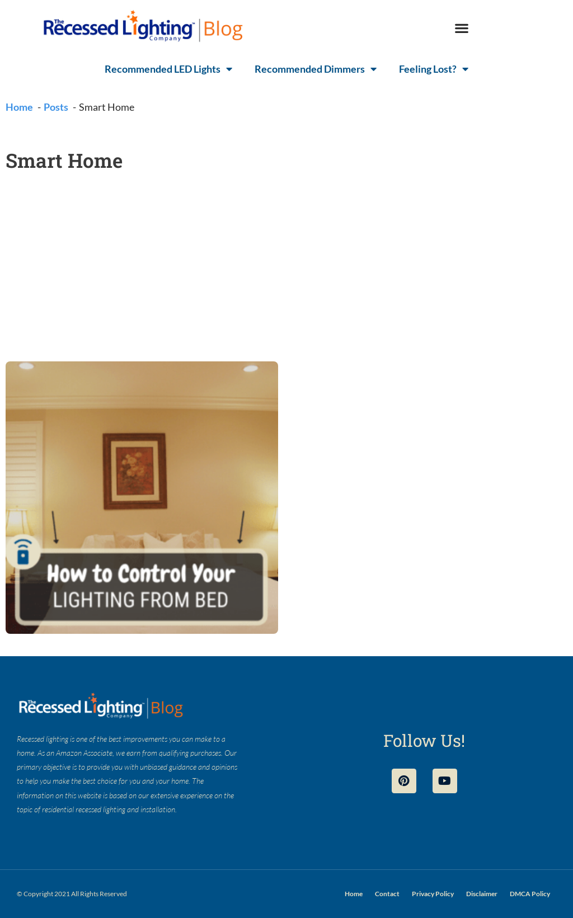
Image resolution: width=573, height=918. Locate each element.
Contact (387, 893)
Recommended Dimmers (316, 69)
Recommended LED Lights (168, 69)
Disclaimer (481, 893)
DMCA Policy (530, 893)
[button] (461, 28)
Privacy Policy (433, 893)
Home (354, 893)
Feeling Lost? (433, 69)
